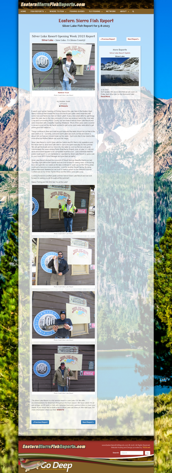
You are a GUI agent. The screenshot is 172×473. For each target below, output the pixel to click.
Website (64, 106)
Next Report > (88, 422)
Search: (116, 453)
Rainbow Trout (63, 93)
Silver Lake (47, 40)
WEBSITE (60, 410)
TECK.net (146, 447)
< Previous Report (40, 422)
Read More (105, 96)
